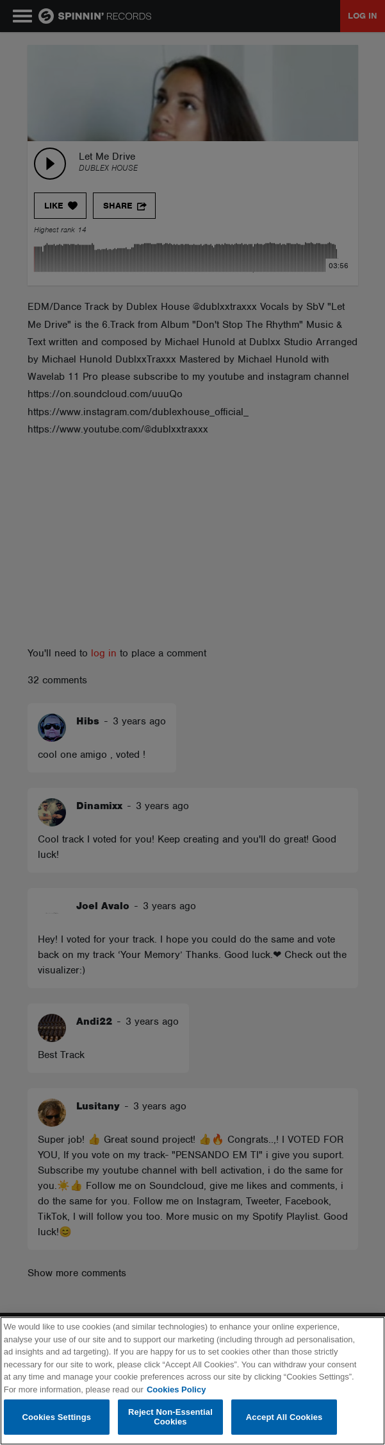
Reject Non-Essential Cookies (170, 1417)
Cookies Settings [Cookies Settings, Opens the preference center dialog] (57, 1417)
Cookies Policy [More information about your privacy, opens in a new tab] (176, 1389)
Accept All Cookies (284, 1417)
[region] (192, 1381)
